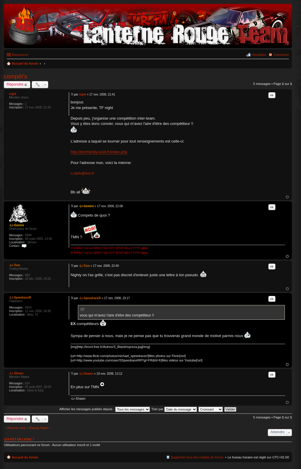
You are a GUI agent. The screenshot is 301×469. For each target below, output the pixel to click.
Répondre (15, 84)
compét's (15, 76)
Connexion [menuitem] (281, 54)
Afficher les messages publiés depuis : (104, 409)
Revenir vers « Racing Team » (29, 428)
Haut (287, 197)
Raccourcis (20, 54)
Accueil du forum (25, 457)
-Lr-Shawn (16, 373)
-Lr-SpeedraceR (20, 297)
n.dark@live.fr (82, 173)
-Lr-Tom (14, 265)
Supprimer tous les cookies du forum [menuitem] (197, 457)
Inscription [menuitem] (258, 54)
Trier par (174, 409)
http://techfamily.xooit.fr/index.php (99, 152)
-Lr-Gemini (16, 225)
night (12, 94)
